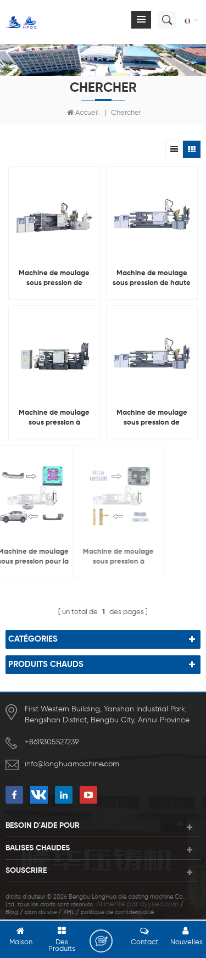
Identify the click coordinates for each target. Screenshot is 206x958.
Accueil (83, 112)
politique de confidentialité (117, 912)
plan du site (41, 912)
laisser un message (101, 941)
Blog (11, 912)
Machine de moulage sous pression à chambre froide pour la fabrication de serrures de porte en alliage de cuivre (86, 557)
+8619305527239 (52, 742)
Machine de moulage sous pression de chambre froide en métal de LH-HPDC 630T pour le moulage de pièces (54, 279)
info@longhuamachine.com (72, 764)
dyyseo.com (159, 904)
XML (68, 912)
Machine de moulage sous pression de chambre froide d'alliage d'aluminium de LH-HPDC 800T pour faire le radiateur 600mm (152, 418)
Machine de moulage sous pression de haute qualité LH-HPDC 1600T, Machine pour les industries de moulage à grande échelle (151, 279)
